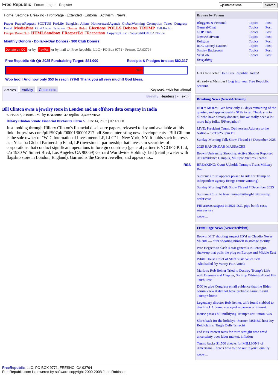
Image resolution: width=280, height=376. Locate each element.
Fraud (8, 28)
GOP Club (204, 32)
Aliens (84, 23)
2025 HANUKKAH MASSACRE (221, 146)
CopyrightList (117, 33)
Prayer (8, 23)
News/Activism (208, 37)
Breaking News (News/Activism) (221, 99)
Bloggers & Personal (211, 23)
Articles (10, 90)
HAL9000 (54, 115)
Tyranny (59, 28)
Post (268, 23)
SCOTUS (44, 23)
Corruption (154, 23)
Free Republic (16, 4)
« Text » (183, 96)
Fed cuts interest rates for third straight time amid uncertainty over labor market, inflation (232, 334)
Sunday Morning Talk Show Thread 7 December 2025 (235, 187)
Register (65, 5)
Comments (47, 90)
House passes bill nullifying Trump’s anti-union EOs (234, 314)
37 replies (71, 115)
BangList (72, 23)
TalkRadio (164, 28)
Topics (253, 23)
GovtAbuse (43, 28)
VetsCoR (203, 55)
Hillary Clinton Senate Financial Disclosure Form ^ (46, 121)
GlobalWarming (133, 23)
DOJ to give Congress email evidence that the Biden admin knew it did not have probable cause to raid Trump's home (234, 291)
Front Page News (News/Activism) (223, 228)
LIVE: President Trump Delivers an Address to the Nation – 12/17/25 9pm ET (233, 130)
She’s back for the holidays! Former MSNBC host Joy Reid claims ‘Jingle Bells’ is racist (235, 322)
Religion (203, 41)
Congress (180, 23)
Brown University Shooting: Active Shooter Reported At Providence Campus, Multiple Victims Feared (235, 155)
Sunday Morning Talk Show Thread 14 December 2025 (236, 139)
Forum (39, 5)
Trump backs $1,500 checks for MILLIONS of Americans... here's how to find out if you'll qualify (233, 345)
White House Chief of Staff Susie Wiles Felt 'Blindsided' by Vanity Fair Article (228, 261)
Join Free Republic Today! (240, 73)
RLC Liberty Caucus (211, 46)
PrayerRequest (25, 23)
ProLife (58, 23)
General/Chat (206, 27)
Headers (167, 96)
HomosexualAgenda (105, 23)
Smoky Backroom (210, 50)
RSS (187, 165)
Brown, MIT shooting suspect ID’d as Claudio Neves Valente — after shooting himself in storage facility (235, 238)
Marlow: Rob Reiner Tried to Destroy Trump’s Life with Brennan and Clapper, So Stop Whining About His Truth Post (236, 275)
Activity (27, 90)
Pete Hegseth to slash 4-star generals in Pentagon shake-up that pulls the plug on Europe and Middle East (236, 250)
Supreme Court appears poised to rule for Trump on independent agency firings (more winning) (233, 178)
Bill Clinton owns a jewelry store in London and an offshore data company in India (79, 109)
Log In (51, 5)
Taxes (168, 23)
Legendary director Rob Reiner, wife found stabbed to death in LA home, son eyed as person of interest (235, 304)
